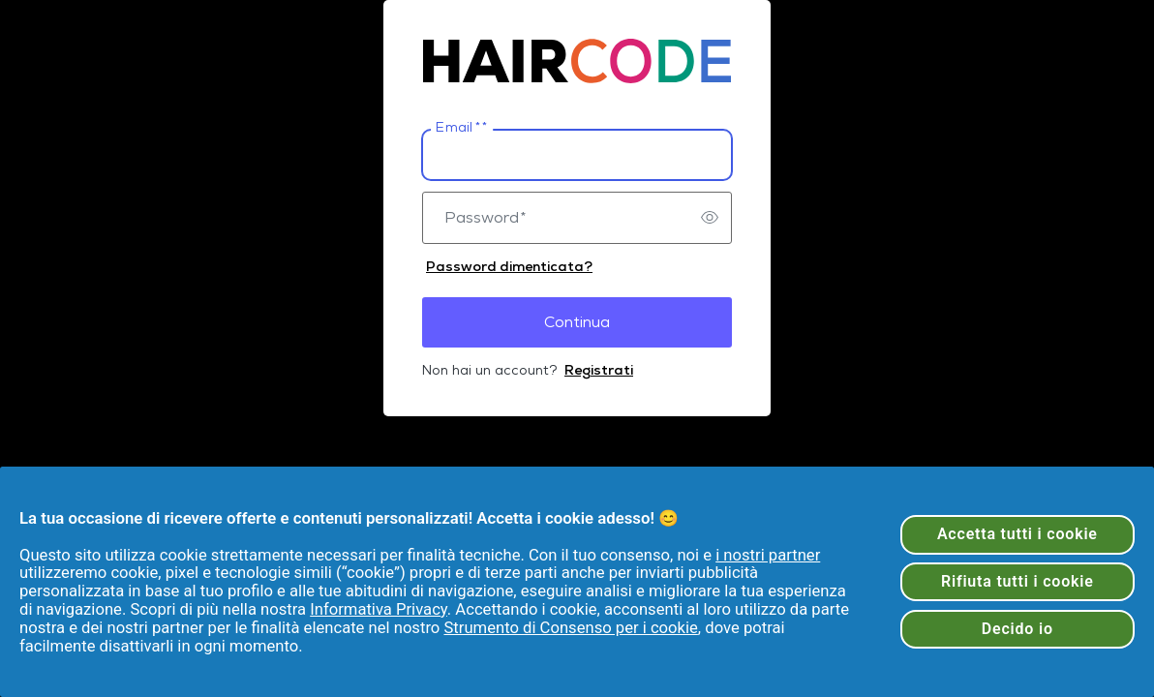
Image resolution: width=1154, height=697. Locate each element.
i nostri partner (767, 555)
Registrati (598, 370)
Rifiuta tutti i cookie (1017, 581)
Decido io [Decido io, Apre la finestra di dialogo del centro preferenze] (1017, 629)
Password (485, 218)
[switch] (709, 218)
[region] (577, 582)
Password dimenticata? (509, 266)
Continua (577, 322)
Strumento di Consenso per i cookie (570, 628)
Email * (462, 128)
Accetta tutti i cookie (1017, 534)
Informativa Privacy (378, 609)
